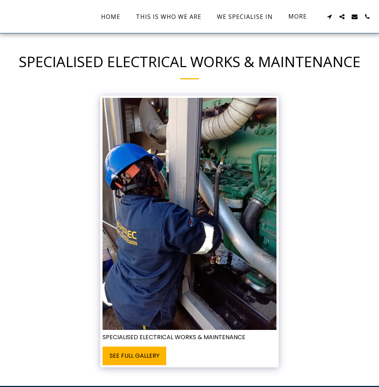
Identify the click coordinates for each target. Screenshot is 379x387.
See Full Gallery (135, 355)
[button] (329, 16)
